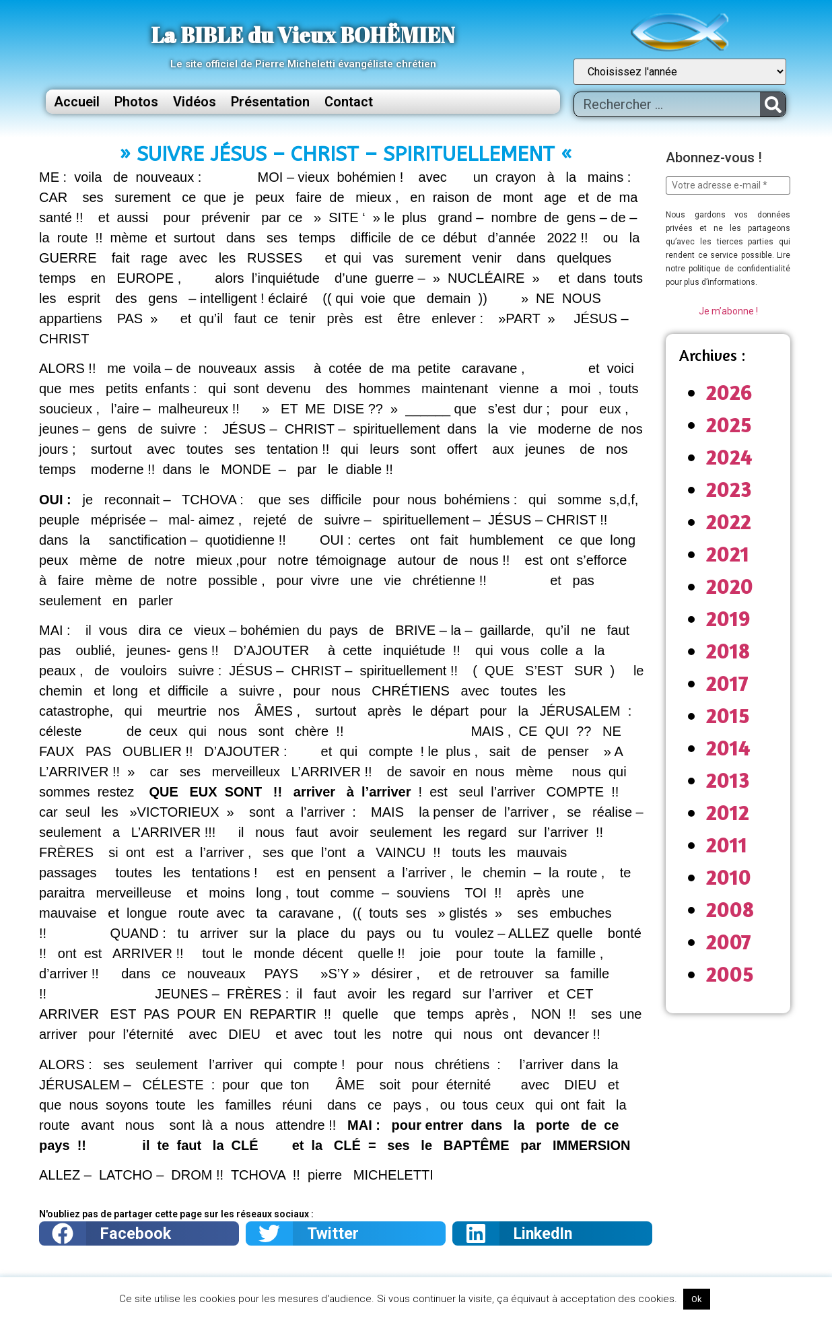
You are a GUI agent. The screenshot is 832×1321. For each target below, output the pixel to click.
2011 (726, 845)
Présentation (270, 102)
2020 (729, 586)
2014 (728, 748)
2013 (728, 780)
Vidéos (194, 102)
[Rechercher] (773, 104)
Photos (136, 102)
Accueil (77, 102)
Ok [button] (696, 1299)
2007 (728, 941)
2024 (729, 457)
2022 (728, 521)
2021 (727, 554)
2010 (728, 877)
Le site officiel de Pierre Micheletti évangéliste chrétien (303, 64)
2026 (729, 392)
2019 (728, 618)
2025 (729, 424)
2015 (728, 715)
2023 (729, 489)
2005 (730, 974)
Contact (348, 102)
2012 (727, 812)
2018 (728, 651)
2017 (727, 683)
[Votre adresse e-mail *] (728, 185)
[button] (139, 1233)
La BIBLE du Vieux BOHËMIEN (303, 34)
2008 (730, 909)
